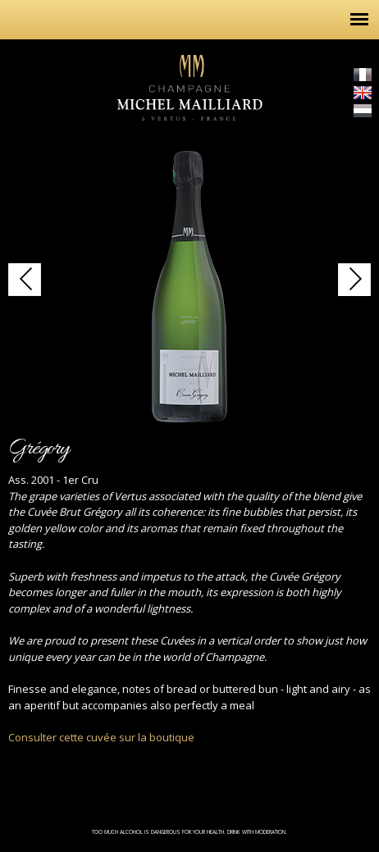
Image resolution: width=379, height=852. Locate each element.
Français (362, 75)
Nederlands (362, 111)
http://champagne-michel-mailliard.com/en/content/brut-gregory (24, 279)
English (362, 93)
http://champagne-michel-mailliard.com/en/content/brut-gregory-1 (354, 279)
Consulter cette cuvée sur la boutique (101, 737)
